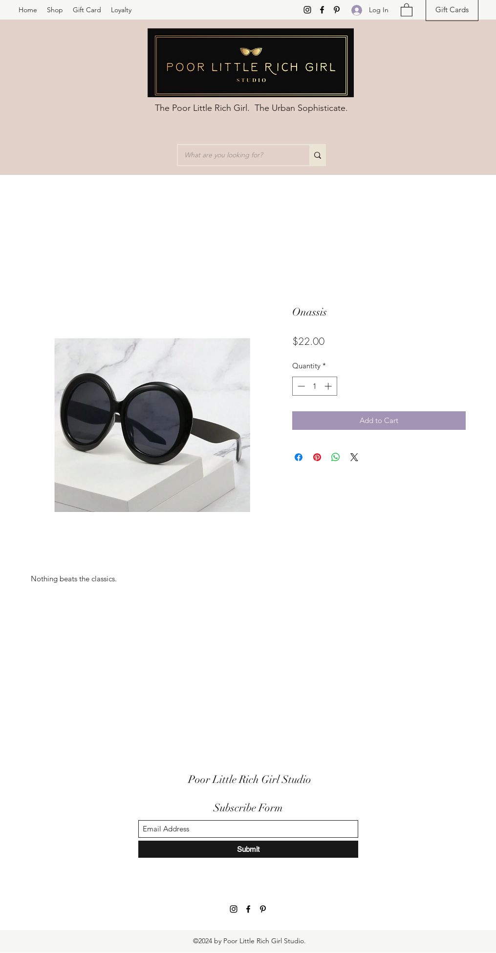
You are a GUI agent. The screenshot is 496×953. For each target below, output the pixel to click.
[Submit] (248, 849)
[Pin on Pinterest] (317, 457)
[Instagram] (307, 10)
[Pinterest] (337, 10)
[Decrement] (300, 386)
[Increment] (329, 386)
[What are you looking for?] (236, 155)
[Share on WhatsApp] (336, 457)
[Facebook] (322, 10)
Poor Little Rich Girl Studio (249, 779)
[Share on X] (354, 457)
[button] (406, 9)
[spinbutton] (314, 386)
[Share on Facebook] (298, 457)
